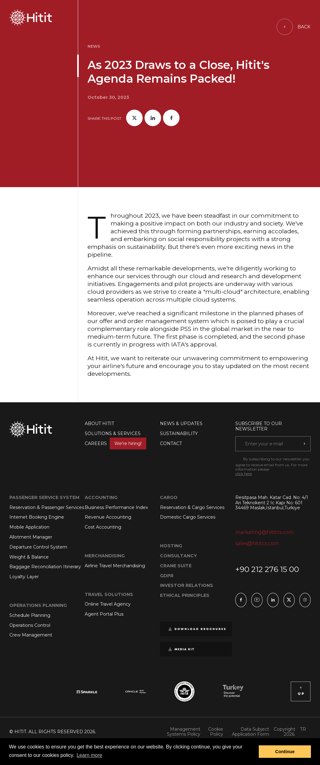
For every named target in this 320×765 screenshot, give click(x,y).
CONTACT (171, 443)
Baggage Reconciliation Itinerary (45, 566)
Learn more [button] (89, 755)
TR (303, 729)
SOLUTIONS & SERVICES (113, 433)
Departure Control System (38, 547)
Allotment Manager (30, 537)
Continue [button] (285, 751)
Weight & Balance (29, 557)
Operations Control (29, 625)
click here (243, 473)
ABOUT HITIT (99, 423)
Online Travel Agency (108, 604)
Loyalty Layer (24, 576)
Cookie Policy (215, 732)
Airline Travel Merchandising (115, 566)
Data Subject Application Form (250, 732)
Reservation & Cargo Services (192, 507)
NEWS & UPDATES (181, 423)
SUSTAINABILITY (179, 433)
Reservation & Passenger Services (46, 507)
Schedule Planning (29, 615)
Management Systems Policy (183, 732)
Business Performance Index (116, 507)
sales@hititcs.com (257, 543)
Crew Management (30, 635)
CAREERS (115, 443)
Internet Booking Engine (36, 517)
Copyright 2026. (284, 732)
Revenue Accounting (108, 517)
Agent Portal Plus (104, 614)
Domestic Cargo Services (187, 517)
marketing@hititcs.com (264, 532)
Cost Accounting (103, 527)
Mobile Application (29, 527)
